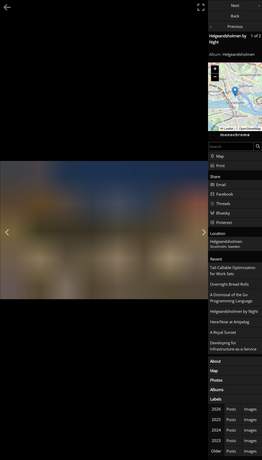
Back (235, 15)
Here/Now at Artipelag (229, 321)
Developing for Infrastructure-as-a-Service (233, 345)
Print (217, 166)
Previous (235, 26)
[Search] (258, 146)
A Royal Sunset (223, 332)
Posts (231, 409)
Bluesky (220, 213)
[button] (235, 91)
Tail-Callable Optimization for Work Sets (232, 270)
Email (218, 185)
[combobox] (231, 146)
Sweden (234, 246)
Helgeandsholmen (239, 54)
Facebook (221, 194)
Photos (216, 380)
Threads (220, 204)
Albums (216, 389)
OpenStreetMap (250, 129)
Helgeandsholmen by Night (234, 311)
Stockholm (218, 246)
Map (217, 156)
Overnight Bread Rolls (229, 284)
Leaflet (226, 129)
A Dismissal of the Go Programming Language (231, 297)
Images (250, 409)
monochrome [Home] (235, 135)
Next (235, 5)
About (215, 361)
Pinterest (221, 223)
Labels (215, 399)
